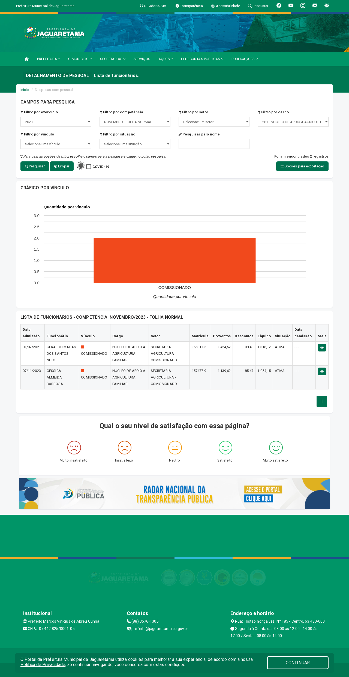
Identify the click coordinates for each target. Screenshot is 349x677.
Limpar (61, 166)
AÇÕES (165, 59)
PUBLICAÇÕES (244, 59)
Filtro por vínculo (37, 134)
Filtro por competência (121, 112)
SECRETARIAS (112, 59)
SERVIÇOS (142, 59)
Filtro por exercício (39, 112)
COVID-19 (100, 167)
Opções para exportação (302, 166)
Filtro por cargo (273, 112)
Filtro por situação (117, 134)
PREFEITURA (48, 59)
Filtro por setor (193, 112)
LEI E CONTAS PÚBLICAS (202, 59)
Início (24, 90)
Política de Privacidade (42, 664)
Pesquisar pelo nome (199, 134)
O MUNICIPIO (80, 59)
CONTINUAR (298, 662)
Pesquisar (35, 166)
